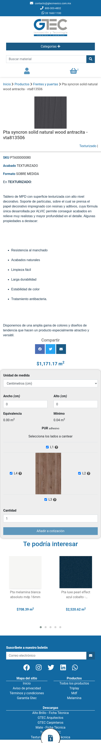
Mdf (74, 693)
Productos (21, 84)
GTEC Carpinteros (51, 723)
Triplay (74, 688)
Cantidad (9, 510)
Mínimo (59, 413)
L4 (18, 473)
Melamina (74, 698)
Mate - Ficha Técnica (50, 727)
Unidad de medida (16, 375)
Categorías (50, 46)
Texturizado (87, 146)
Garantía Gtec (27, 698)
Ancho (11, 396)
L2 (86, 473)
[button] (40, 627)
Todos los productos (74, 683)
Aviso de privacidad (27, 688)
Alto (60, 396)
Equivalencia (12, 413)
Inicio (7, 84)
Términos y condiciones (27, 693)
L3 (52, 499)
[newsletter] (46, 655)
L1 (54, 447)
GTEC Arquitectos (50, 718)
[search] (46, 59)
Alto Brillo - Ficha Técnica (50, 713)
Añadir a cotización (50, 531)
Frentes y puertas (46, 84)
